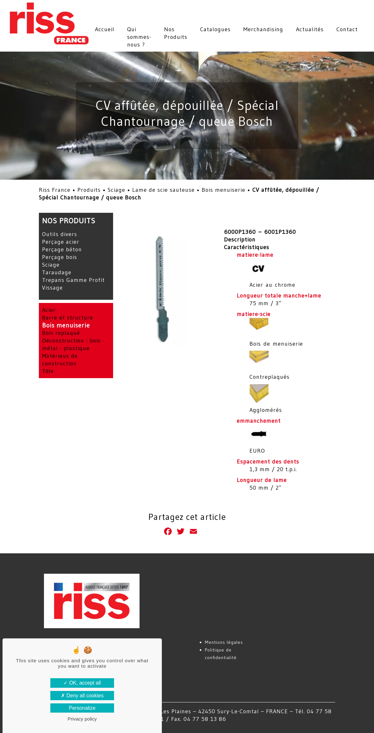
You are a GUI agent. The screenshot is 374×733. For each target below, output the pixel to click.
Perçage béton (62, 249)
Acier (49, 309)
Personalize (82, 708)
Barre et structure (67, 317)
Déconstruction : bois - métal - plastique (73, 344)
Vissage (52, 287)
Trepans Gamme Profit (73, 280)
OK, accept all (82, 683)
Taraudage (56, 272)
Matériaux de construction (60, 359)
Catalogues (215, 29)
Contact (347, 29)
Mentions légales (224, 642)
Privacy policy (82, 719)
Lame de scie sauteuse (163, 189)
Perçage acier (60, 241)
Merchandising (263, 29)
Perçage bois (59, 257)
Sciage (116, 189)
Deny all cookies (82, 695)
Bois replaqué (61, 332)
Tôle (48, 371)
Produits (89, 189)
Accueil (104, 29)
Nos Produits (175, 33)
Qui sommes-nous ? (139, 37)
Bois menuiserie (223, 189)
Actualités (310, 29)
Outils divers (59, 234)
